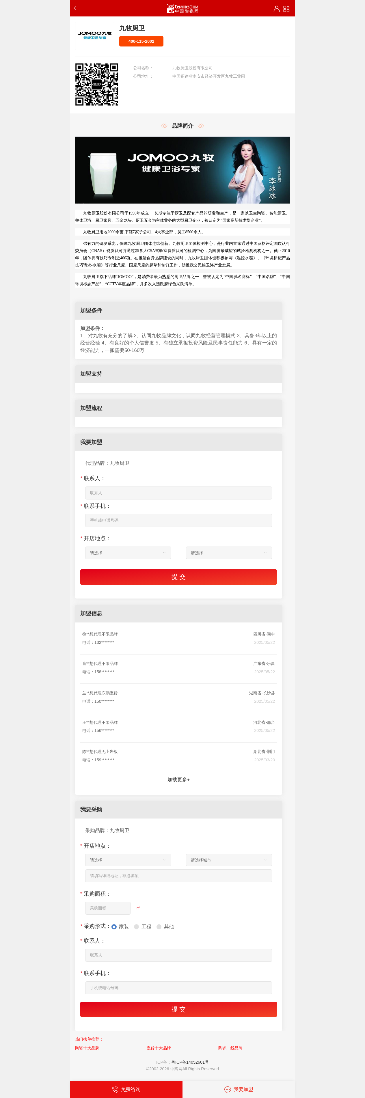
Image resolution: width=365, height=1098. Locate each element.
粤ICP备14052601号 (190, 1062)
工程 (146, 926)
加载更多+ (178, 779)
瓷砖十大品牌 (159, 1048)
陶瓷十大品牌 (87, 1048)
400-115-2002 (141, 41)
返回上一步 (76, 8)
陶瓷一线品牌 (230, 1048)
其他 (169, 926)
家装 (124, 926)
